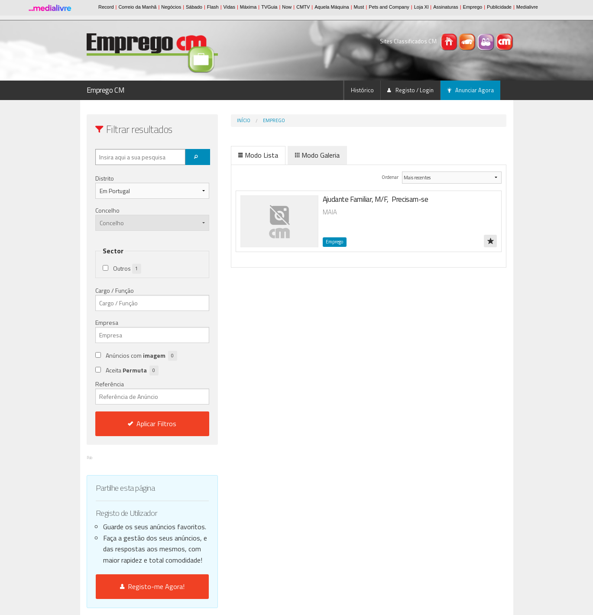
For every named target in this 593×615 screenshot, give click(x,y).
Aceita (132, 370)
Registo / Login (410, 90)
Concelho (107, 210)
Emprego (274, 120)
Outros (127, 269)
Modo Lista (258, 155)
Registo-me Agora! (152, 586)
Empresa (106, 322)
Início (243, 120)
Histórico (362, 90)
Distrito (104, 178)
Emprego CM (106, 90)
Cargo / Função (114, 290)
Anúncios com (141, 356)
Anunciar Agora (470, 90)
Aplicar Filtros (152, 423)
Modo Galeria (317, 155)
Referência (152, 392)
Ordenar (390, 177)
